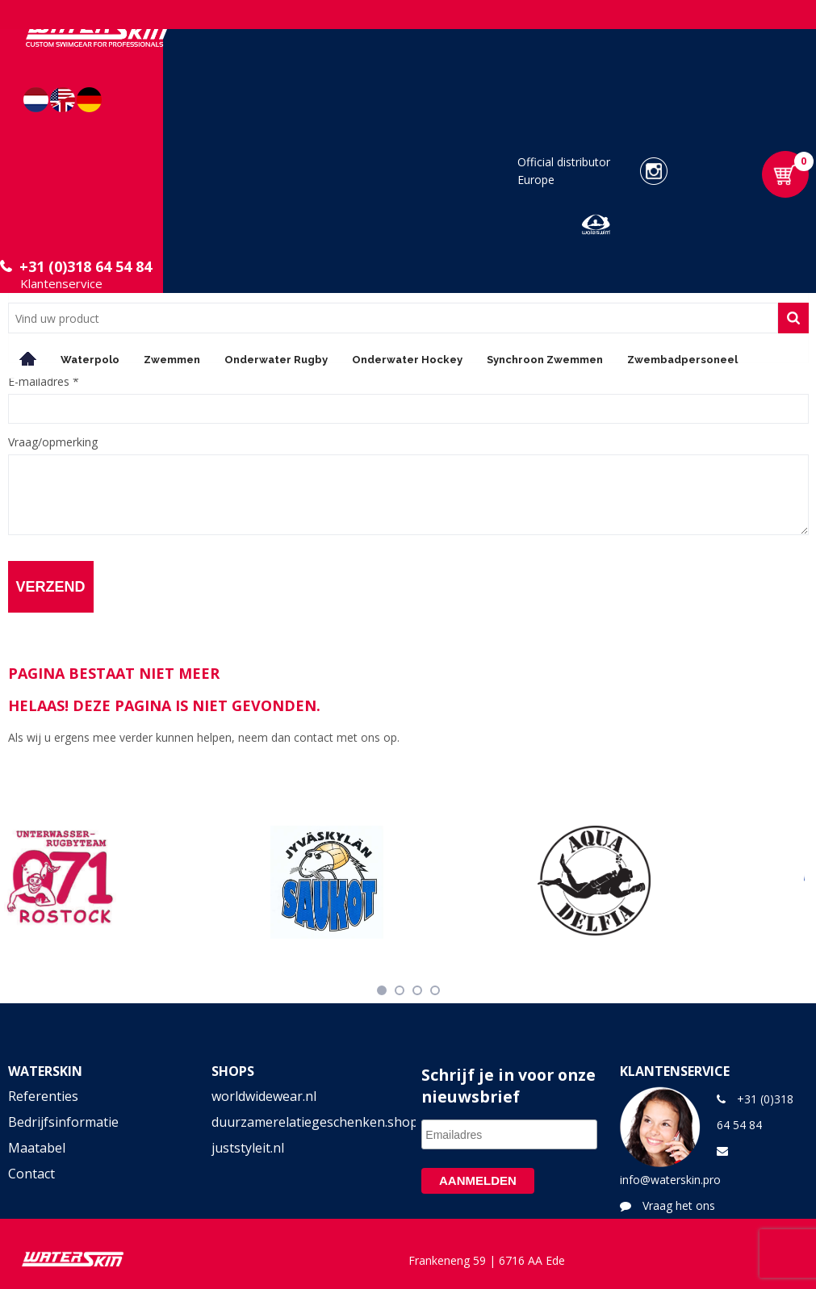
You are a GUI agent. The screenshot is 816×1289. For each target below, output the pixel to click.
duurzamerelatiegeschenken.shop (305, 1122)
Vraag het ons (678, 1205)
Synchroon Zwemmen (545, 360)
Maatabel (36, 1148)
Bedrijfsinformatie (63, 1122)
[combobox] (393, 318)
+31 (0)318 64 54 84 (85, 266)
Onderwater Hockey (407, 360)
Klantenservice (61, 283)
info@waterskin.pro (670, 1179)
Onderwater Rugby (276, 360)
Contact (31, 1173)
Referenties (43, 1096)
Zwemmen (172, 360)
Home (28, 358)
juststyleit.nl (247, 1148)
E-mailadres (43, 381)
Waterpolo (90, 360)
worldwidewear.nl (263, 1096)
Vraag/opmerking (53, 442)
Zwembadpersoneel (682, 360)
